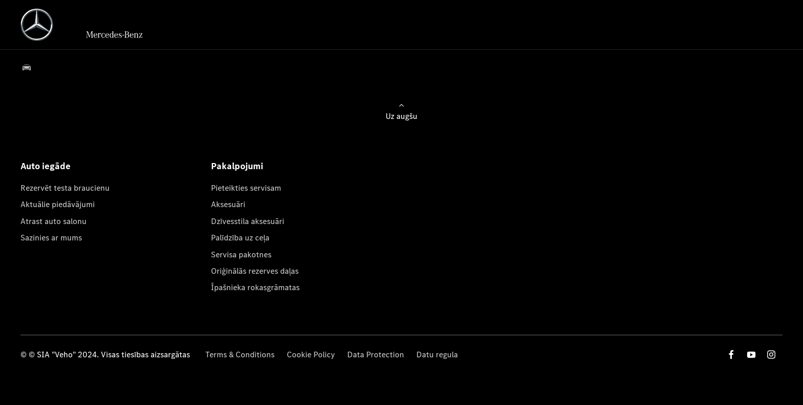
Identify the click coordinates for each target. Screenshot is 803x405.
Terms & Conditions (239, 354)
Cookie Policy (311, 354)
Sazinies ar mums (51, 237)
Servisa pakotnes (241, 254)
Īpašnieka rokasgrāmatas (255, 287)
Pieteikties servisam (246, 188)
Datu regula (437, 354)
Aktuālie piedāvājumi (57, 204)
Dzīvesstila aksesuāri (247, 221)
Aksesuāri (228, 204)
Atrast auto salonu (53, 221)
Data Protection (375, 354)
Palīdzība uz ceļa (240, 237)
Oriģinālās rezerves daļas (255, 271)
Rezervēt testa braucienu (65, 188)
